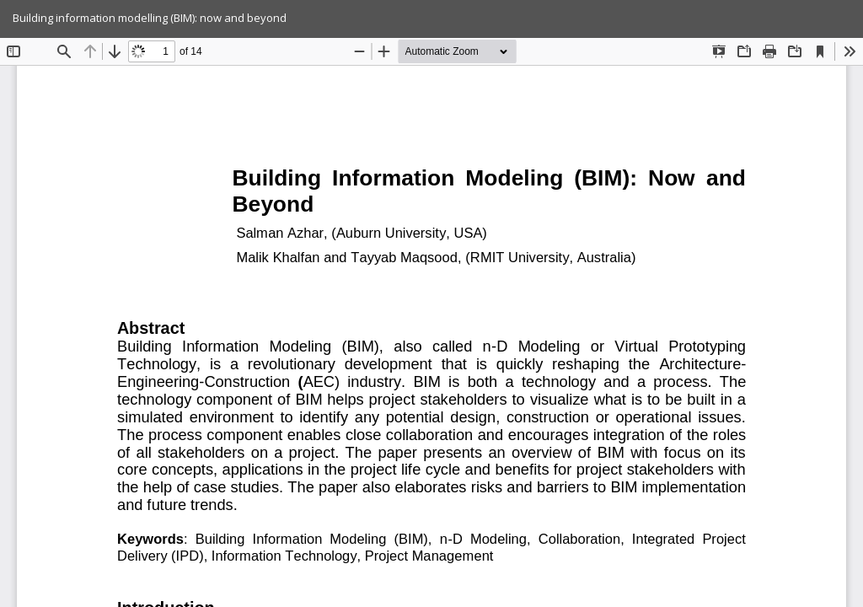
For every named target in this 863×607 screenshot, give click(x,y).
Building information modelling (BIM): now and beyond (150, 17)
